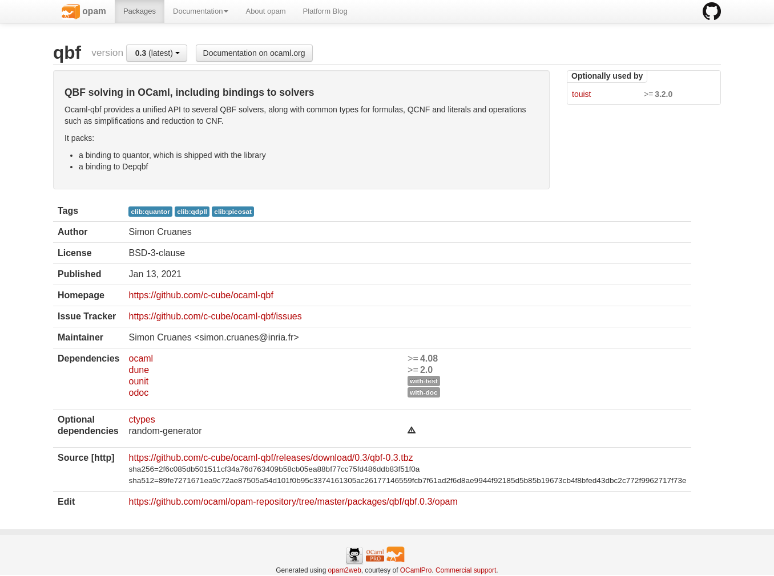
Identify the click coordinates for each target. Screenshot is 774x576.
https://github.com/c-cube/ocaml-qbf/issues (214, 316)
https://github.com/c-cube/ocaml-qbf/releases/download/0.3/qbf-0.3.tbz (270, 458)
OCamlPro (416, 570)
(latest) (157, 53)
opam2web (344, 570)
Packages (139, 11)
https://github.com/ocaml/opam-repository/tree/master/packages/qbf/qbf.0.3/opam (292, 501)
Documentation (200, 11)
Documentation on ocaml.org (254, 53)
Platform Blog (325, 11)
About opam (265, 11)
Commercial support (466, 570)
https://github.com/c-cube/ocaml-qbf (200, 295)
